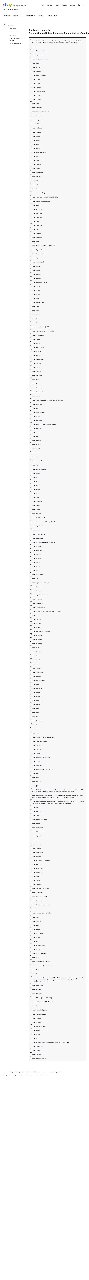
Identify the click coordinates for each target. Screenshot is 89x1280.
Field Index (13, 28)
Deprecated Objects (15, 43)
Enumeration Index (15, 32)
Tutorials (41, 15)
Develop (49, 5)
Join (43, 5)
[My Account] (79, 5)
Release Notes (52, 15)
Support (72, 5)
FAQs (4, 1072)
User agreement (31, 1075)
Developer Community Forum (16, 1072)
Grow (57, 5)
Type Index (13, 35)
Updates (64, 5)
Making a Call (17, 15)
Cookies (45, 1075)
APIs (45, 1072)
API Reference (30, 15)
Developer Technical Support (34, 1072)
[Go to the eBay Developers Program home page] (14, 6)
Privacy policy (39, 1075)
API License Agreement (55, 1072)
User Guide (6, 15)
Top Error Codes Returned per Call (17, 39)
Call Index (12, 25)
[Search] (83, 5)
